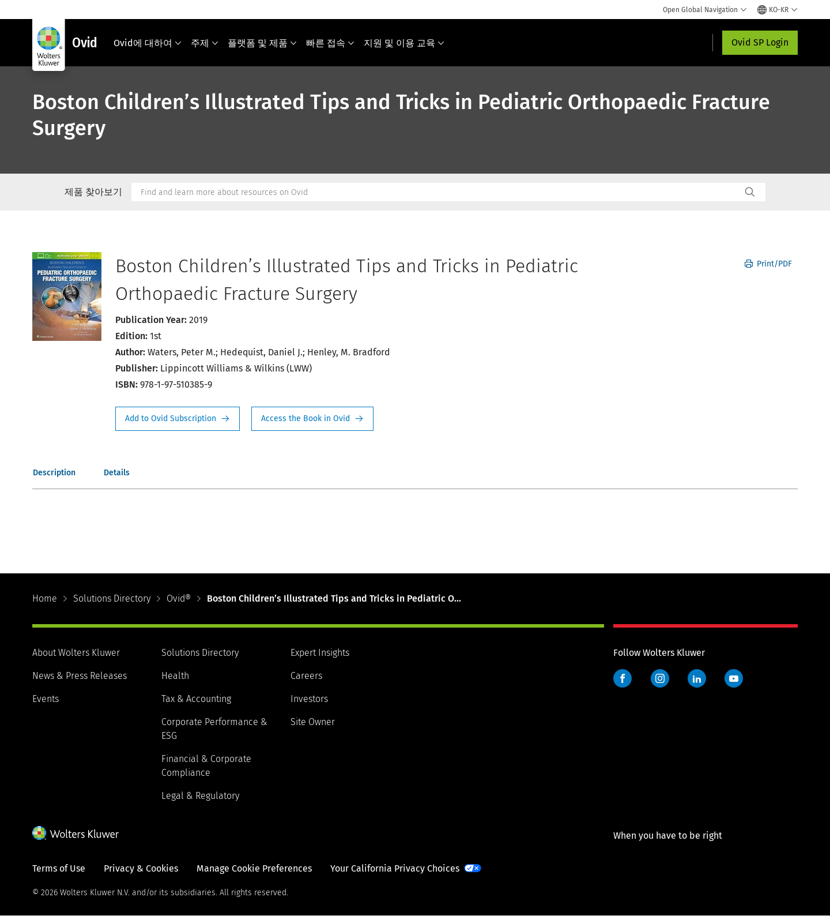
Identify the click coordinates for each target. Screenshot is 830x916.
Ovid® (179, 598)
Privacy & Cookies (141, 868)
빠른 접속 (330, 42)
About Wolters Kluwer (76, 652)
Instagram (660, 678)
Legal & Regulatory (200, 795)
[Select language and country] (777, 10)
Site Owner (312, 721)
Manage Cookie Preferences (254, 868)
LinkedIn (697, 678)
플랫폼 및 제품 (262, 42)
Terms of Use (58, 868)
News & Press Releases (79, 675)
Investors (309, 698)
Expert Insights (319, 652)
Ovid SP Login (759, 42)
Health (175, 675)
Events (45, 698)
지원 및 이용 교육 (404, 42)
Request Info (177, 418)
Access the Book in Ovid (312, 418)
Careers (306, 675)
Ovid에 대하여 (148, 42)
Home (44, 598)
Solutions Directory (111, 598)
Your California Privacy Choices (394, 868)
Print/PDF (768, 264)
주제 (204, 42)
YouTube (734, 678)
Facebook (622, 678)
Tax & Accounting (196, 698)
